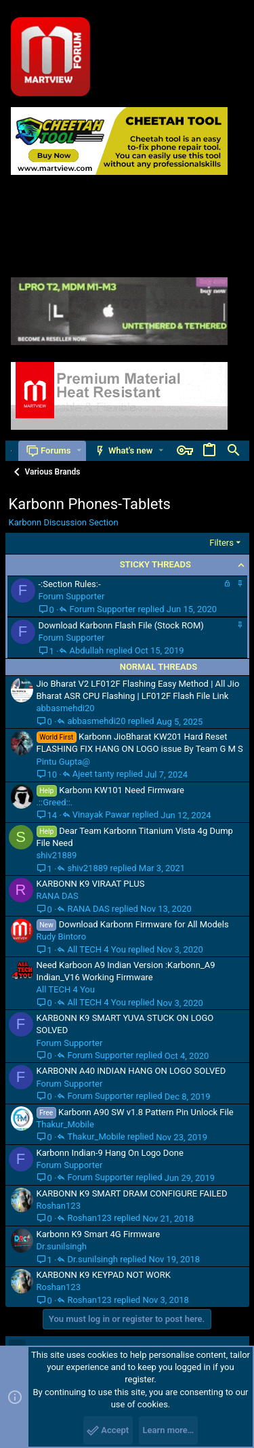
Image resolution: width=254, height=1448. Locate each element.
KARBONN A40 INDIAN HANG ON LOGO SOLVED (131, 1071)
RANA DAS (58, 896)
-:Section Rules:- (70, 584)
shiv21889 (57, 855)
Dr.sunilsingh (62, 1246)
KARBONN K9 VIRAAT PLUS (91, 884)
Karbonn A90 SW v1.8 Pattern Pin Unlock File (146, 1112)
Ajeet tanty (93, 774)
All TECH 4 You (96, 949)
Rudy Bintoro (62, 936)
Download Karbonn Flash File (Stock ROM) (121, 625)
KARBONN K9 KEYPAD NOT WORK (104, 1275)
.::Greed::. (55, 802)
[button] (79, 450)
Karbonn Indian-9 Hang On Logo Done (110, 1153)
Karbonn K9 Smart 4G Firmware (99, 1234)
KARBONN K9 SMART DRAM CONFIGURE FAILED (132, 1193)
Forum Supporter (72, 596)
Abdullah (86, 651)
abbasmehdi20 (66, 708)
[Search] (233, 450)
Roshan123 (59, 1206)
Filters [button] (221, 543)
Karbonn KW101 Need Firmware (121, 790)
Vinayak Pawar (101, 815)
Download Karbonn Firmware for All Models (144, 924)
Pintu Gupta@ (64, 762)
